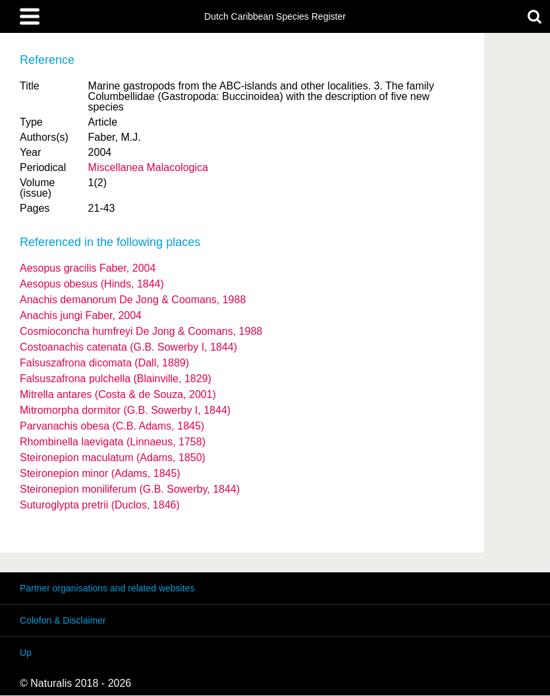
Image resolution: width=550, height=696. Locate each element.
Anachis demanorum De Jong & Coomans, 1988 (133, 299)
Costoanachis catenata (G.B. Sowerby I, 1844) (128, 347)
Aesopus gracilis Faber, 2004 (87, 268)
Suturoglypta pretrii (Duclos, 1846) (100, 504)
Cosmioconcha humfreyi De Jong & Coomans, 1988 (141, 331)
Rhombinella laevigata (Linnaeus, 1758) (113, 441)
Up (26, 652)
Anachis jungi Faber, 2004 (81, 315)
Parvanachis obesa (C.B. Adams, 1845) (112, 426)
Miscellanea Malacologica (148, 167)
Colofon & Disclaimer (63, 620)
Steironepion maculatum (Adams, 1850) (113, 457)
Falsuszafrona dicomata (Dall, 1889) (104, 362)
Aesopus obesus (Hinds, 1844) (92, 283)
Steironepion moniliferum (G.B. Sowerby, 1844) (130, 489)
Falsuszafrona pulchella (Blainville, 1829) (115, 378)
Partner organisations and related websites (107, 588)
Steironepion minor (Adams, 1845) (100, 473)
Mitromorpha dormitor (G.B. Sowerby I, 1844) (125, 410)
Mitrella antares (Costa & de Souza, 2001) (118, 394)
